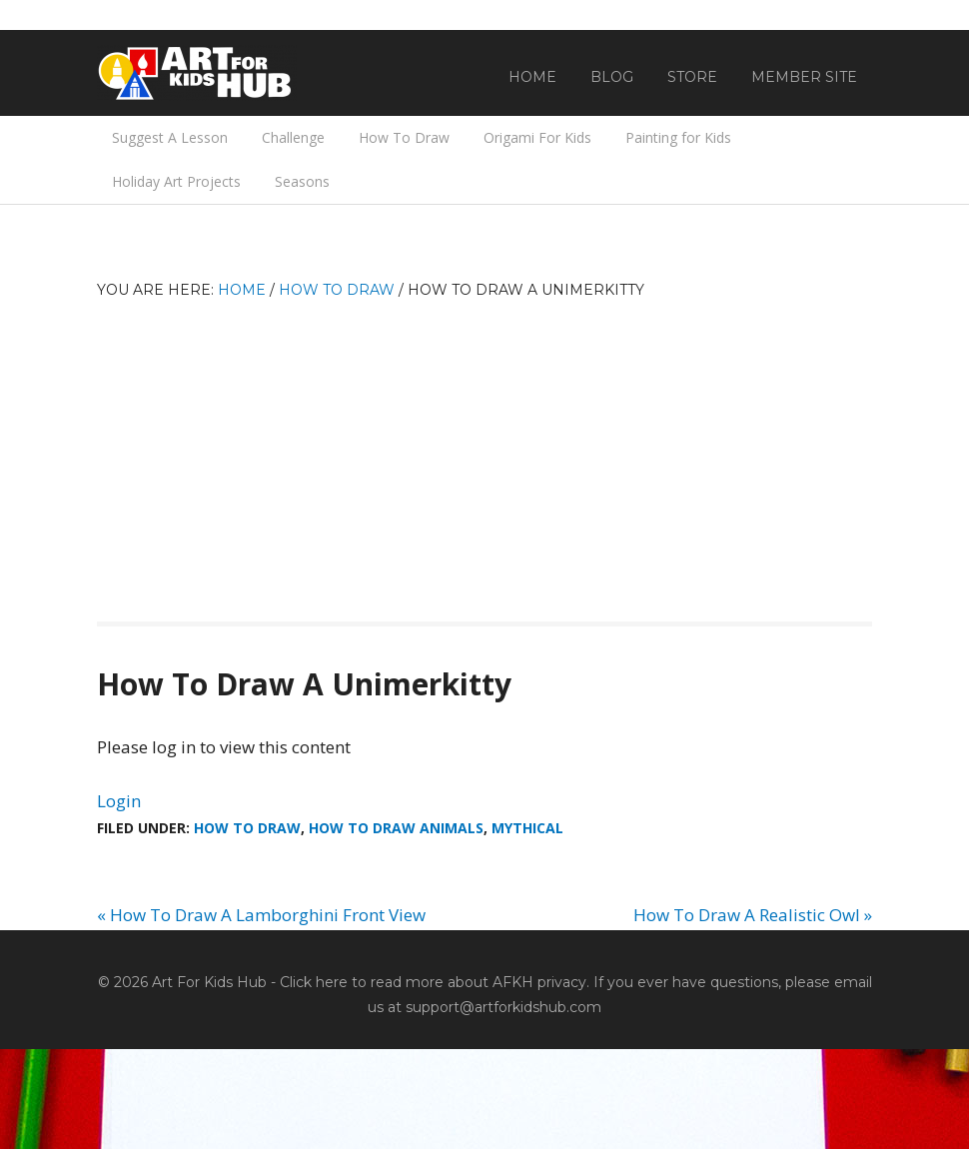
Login (119, 800)
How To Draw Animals (396, 827)
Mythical (527, 827)
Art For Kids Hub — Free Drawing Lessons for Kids (197, 73)
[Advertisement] (484, 451)
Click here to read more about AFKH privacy (433, 982)
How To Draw (247, 827)
